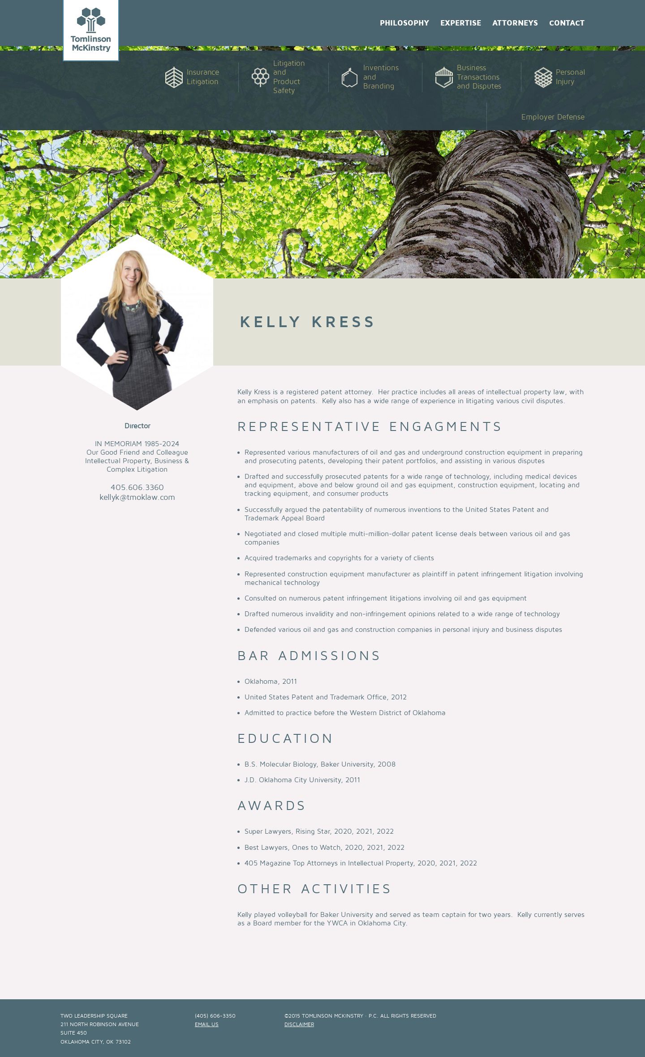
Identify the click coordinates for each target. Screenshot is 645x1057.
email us (207, 1024)
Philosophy (404, 23)
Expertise (460, 23)
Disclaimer (299, 1024)
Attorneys (515, 23)
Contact (567, 23)
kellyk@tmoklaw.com (137, 497)
